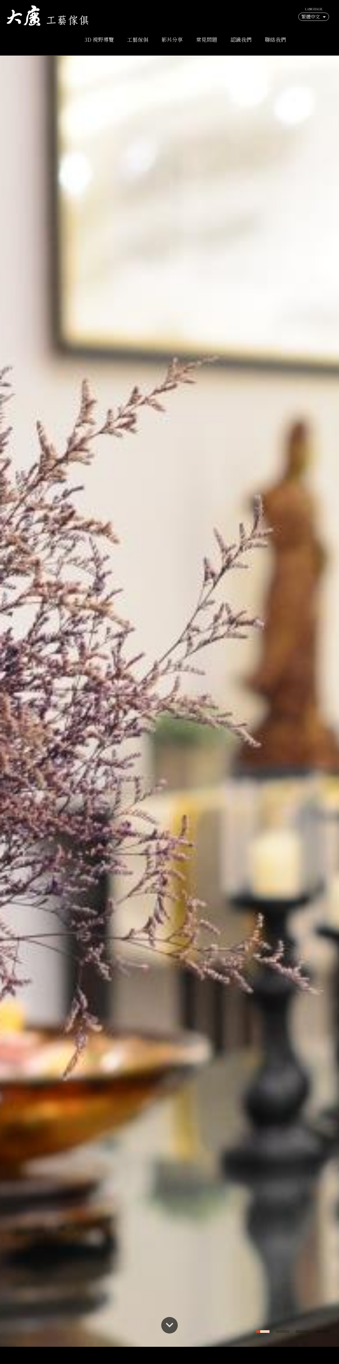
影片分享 (172, 39)
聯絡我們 (275, 39)
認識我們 (241, 39)
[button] (262, 1331)
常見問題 (206, 39)
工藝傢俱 (137, 39)
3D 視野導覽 (99, 39)
